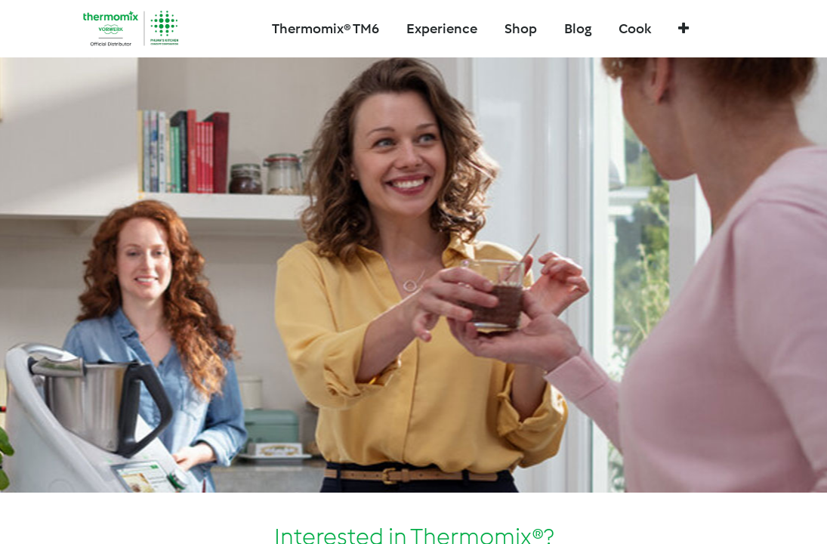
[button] (683, 29)
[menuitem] (520, 29)
